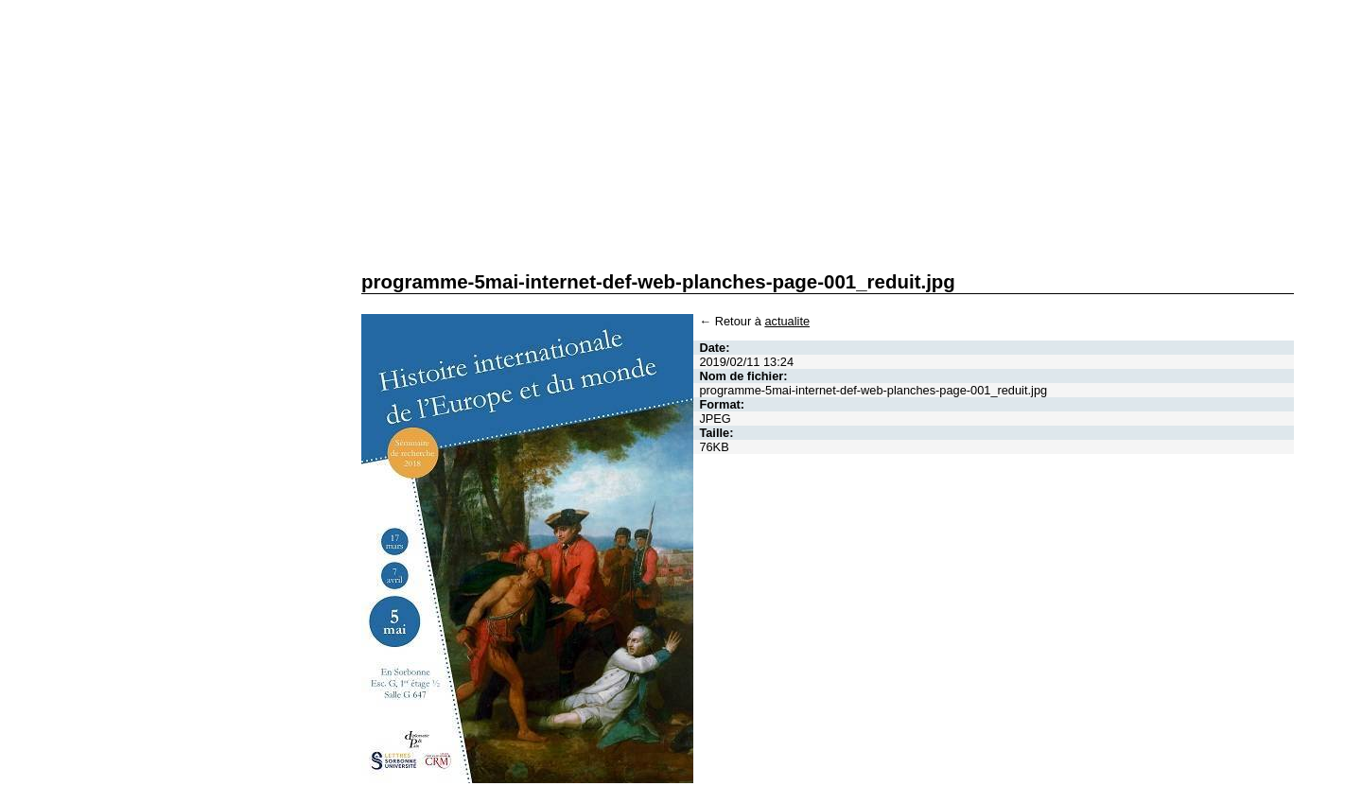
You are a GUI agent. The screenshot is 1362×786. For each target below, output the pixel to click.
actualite (787, 321)
